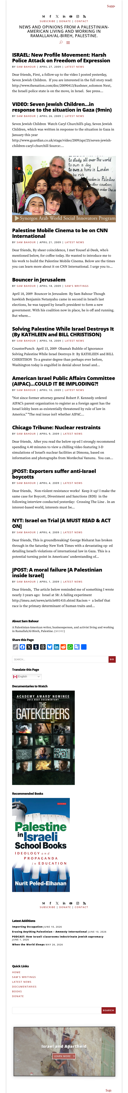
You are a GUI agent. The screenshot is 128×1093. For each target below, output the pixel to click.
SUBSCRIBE (47, 21)
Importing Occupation (27, 926)
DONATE (65, 21)
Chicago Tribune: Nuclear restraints (56, 427)
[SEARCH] (108, 1010)
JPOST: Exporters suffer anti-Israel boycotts (54, 473)
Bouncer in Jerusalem (38, 279)
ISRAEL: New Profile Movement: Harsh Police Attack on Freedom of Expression (61, 57)
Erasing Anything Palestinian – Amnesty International (49, 931)
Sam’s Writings (24, 977)
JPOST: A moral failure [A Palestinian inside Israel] (57, 572)
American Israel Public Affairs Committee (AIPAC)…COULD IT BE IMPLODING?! (63, 380)
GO (112, 659)
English (20, 677)
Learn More (63, 1056)
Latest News (74, 66)
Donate (18, 996)
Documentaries (24, 986)
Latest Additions (23, 921)
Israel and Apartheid (65, 1046)
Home (16, 972)
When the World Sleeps (28, 944)
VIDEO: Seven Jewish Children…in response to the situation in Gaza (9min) (62, 107)
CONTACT (81, 21)
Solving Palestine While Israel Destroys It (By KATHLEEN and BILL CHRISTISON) (63, 331)
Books (17, 991)
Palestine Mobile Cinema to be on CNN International (60, 233)
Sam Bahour (26, 66)
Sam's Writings (77, 286)
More (60, 631)
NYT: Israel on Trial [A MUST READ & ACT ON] (61, 523)
